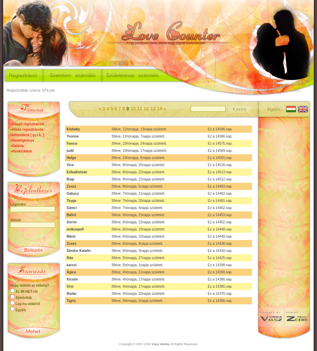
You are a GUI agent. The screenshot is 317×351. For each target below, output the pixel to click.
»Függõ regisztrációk (27, 124)
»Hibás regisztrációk (26, 129)
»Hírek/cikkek (21, 151)
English (302, 109)
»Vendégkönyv (22, 140)
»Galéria (16, 146)
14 (160, 108)
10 (133, 108)
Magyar (291, 109)
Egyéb (21, 310)
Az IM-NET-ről (26, 291)
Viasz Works (161, 344)
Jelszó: (16, 220)
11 (140, 108)
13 (153, 108)
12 (147, 108)
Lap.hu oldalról (28, 304)
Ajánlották (23, 298)
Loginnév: (18, 204)
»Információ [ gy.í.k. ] (27, 135)
